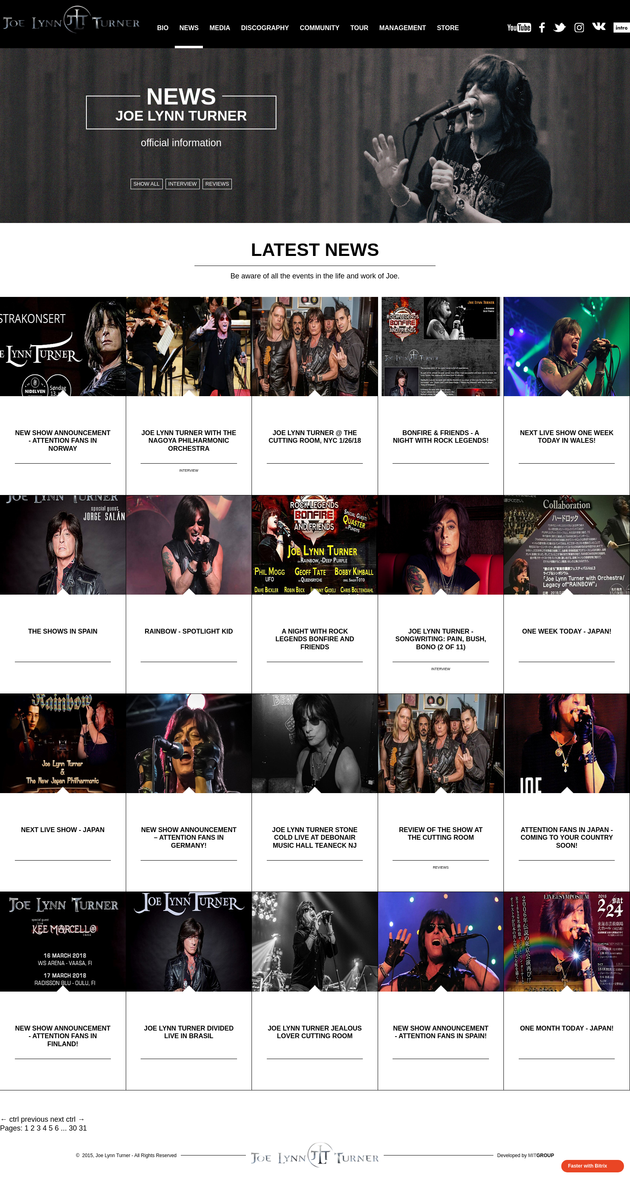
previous (34, 1119)
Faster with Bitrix (587, 1166)
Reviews (225, 184)
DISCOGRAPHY (265, 28)
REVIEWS (441, 868)
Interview (182, 184)
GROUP (541, 1155)
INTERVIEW (189, 471)
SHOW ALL (139, 184)
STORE (448, 28)
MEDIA (219, 28)
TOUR (359, 28)
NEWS (188, 28)
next (57, 1119)
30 (73, 1128)
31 (83, 1128)
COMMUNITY (320, 28)
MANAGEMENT (402, 28)
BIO (162, 28)
